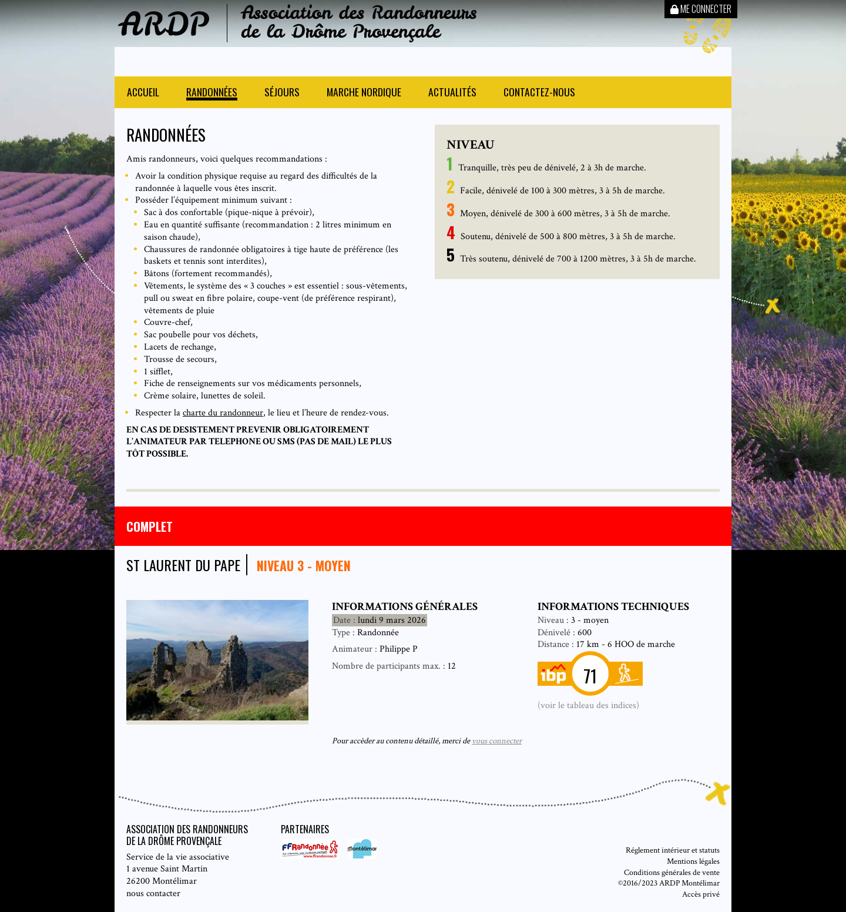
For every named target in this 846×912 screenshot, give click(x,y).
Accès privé (701, 894)
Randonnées (211, 93)
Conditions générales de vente (672, 872)
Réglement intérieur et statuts (673, 850)
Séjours (282, 93)
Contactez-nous (539, 93)
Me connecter (700, 9)
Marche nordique (364, 93)
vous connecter (497, 740)
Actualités (452, 93)
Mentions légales (693, 861)
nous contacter (153, 893)
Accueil (143, 93)
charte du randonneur (223, 413)
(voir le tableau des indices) (588, 705)
